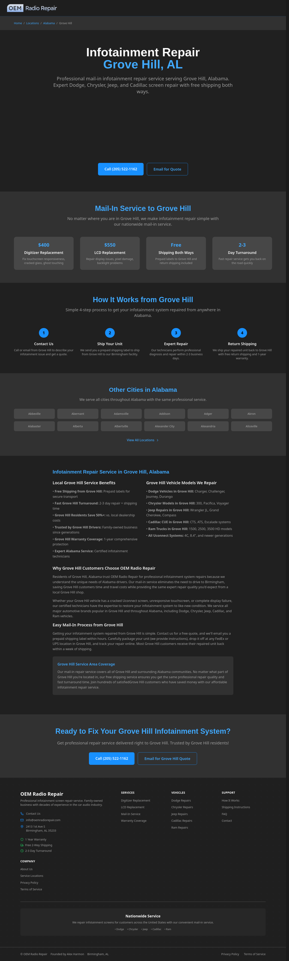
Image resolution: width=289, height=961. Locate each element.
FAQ (224, 814)
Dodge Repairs (181, 800)
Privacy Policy (29, 882)
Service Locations (31, 876)
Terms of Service (31, 889)
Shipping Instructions (236, 807)
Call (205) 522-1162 (120, 169)
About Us (26, 869)
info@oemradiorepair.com (43, 820)
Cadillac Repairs (181, 821)
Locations (32, 23)
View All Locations (143, 440)
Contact (227, 821)
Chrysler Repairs (182, 807)
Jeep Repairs (179, 814)
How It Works (230, 800)
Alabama (49, 23)
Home (18, 23)
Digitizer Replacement (135, 800)
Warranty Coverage (133, 821)
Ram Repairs (179, 827)
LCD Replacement (132, 807)
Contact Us (33, 813)
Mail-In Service (130, 814)
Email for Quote (167, 169)
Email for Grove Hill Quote (167, 758)
